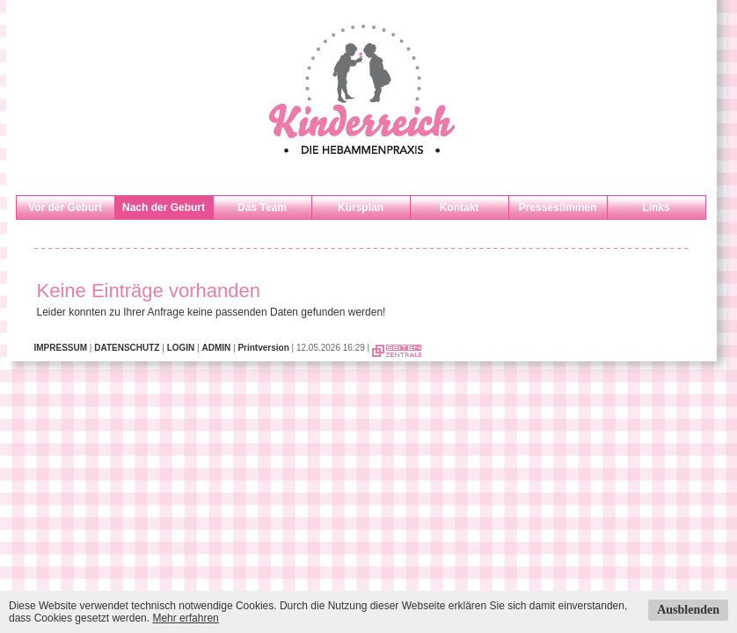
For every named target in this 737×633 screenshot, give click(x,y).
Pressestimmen (558, 207)
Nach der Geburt (163, 207)
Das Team (262, 207)
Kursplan (360, 207)
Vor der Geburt (65, 207)
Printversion (262, 348)
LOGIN (181, 348)
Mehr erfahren (185, 618)
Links (655, 207)
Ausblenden (688, 609)
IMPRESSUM (61, 348)
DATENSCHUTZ (126, 348)
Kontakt (459, 207)
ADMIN (215, 348)
